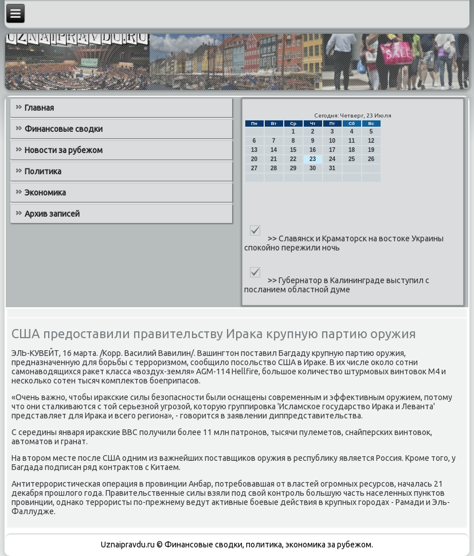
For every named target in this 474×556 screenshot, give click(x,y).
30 (313, 168)
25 (351, 159)
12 (371, 141)
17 (332, 150)
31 (332, 168)
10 (332, 141)
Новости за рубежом (64, 150)
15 (293, 150)
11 (351, 141)
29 (293, 168)
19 (371, 150)
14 (274, 150)
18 (351, 150)
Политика (43, 171)
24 (332, 159)
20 (254, 159)
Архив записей (52, 213)
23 (313, 159)
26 (371, 159)
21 (274, 159)
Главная (39, 107)
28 (274, 168)
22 (293, 159)
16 (313, 150)
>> (273, 238)
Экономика (45, 192)
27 (254, 168)
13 (254, 150)
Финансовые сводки (64, 129)
